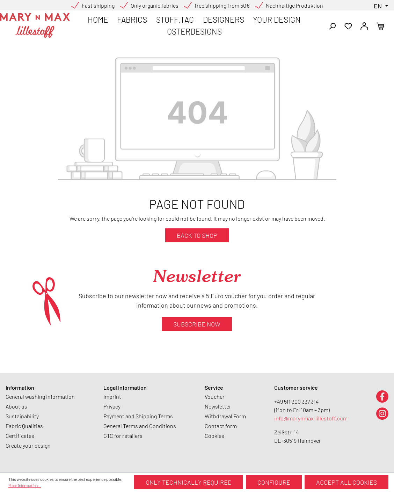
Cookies (214, 435)
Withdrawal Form (225, 416)
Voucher (215, 396)
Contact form (221, 426)
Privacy (112, 406)
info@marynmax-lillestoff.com (311, 418)
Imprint (112, 396)
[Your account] (364, 25)
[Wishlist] (348, 25)
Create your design (28, 445)
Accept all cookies (346, 482)
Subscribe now (196, 324)
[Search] (332, 25)
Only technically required (189, 482)
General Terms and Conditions (139, 426)
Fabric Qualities (24, 426)
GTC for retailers (123, 435)
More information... (24, 485)
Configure (273, 482)
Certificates (20, 435)
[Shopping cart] (380, 25)
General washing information (40, 396)
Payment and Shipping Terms (138, 416)
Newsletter (218, 406)
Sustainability (22, 416)
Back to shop (197, 235)
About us (16, 406)
